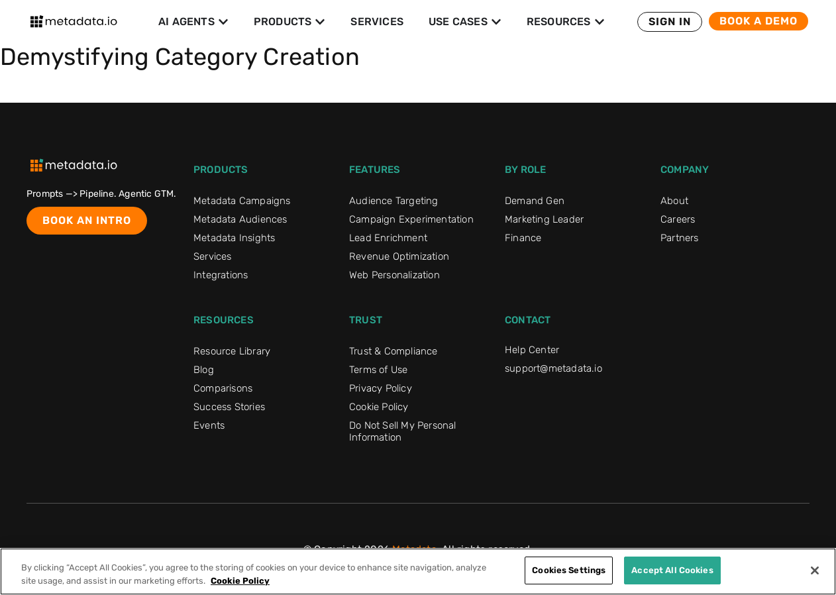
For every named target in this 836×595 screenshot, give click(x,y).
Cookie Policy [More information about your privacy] (240, 581)
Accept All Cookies (672, 570)
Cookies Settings (568, 570)
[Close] (814, 570)
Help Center (532, 350)
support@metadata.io (553, 368)
